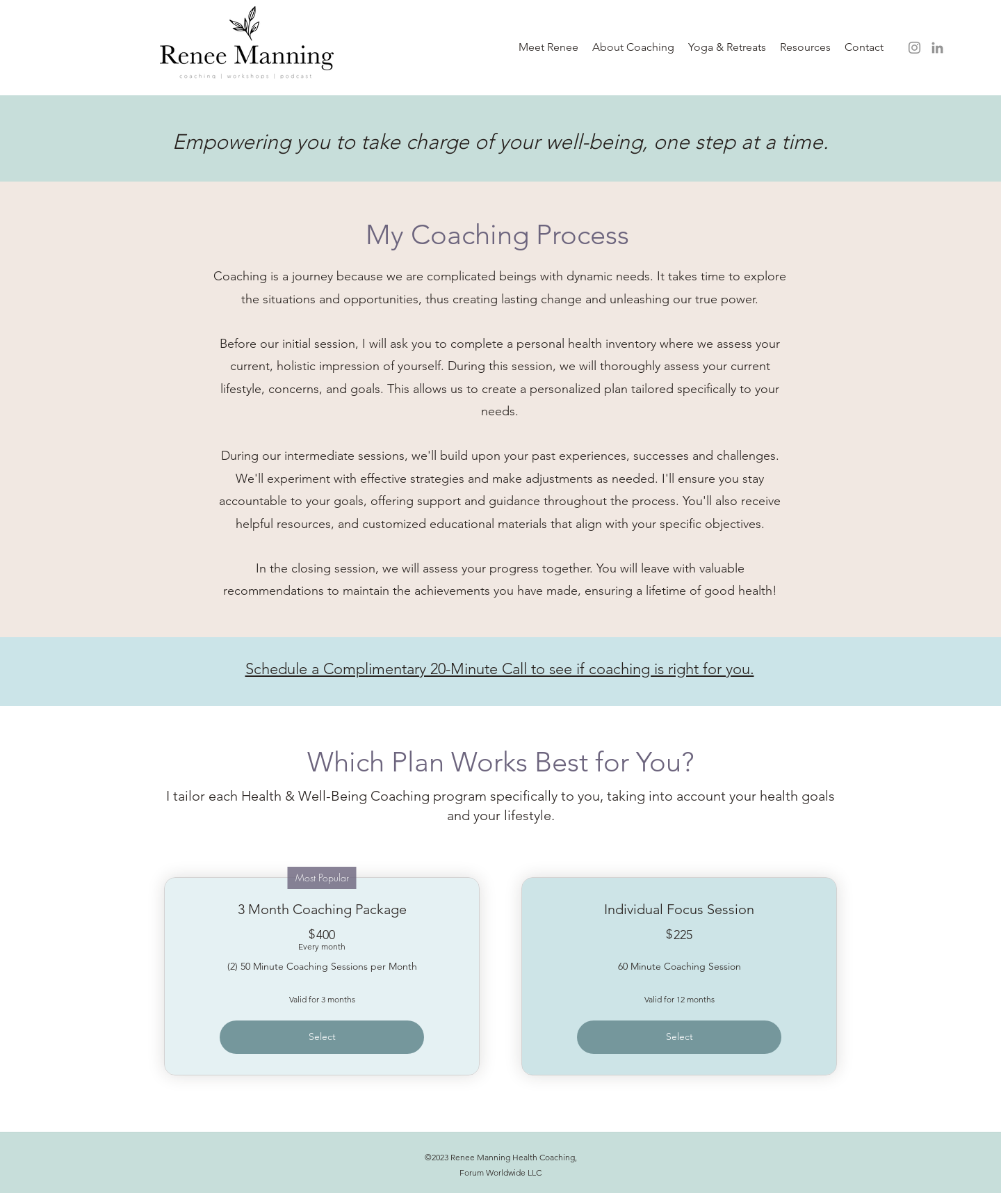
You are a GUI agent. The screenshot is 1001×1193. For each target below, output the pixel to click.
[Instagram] (914, 48)
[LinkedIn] (937, 48)
